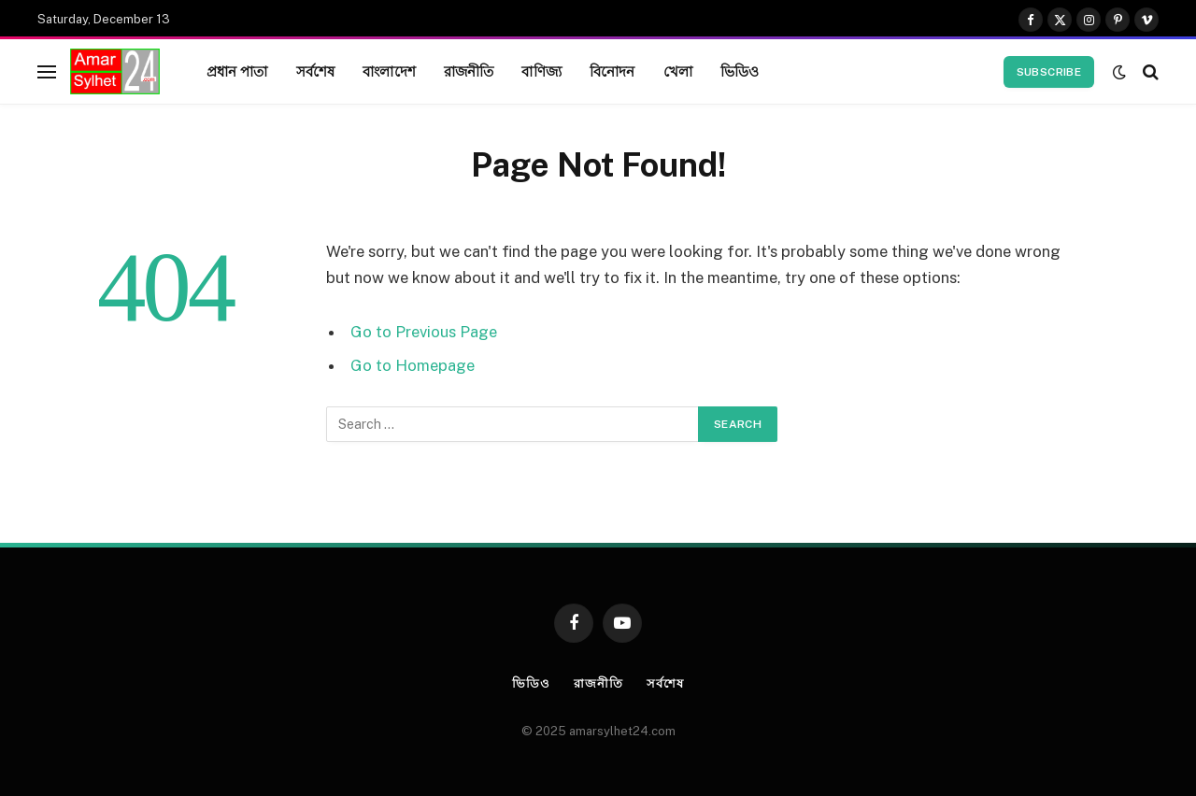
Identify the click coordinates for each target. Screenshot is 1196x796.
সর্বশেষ (315, 71)
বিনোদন (612, 71)
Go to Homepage (412, 365)
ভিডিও (739, 71)
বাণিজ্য (541, 71)
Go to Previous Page (423, 331)
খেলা (677, 71)
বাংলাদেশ (389, 71)
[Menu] (46, 71)
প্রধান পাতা (237, 71)
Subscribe (1049, 71)
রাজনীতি (469, 71)
